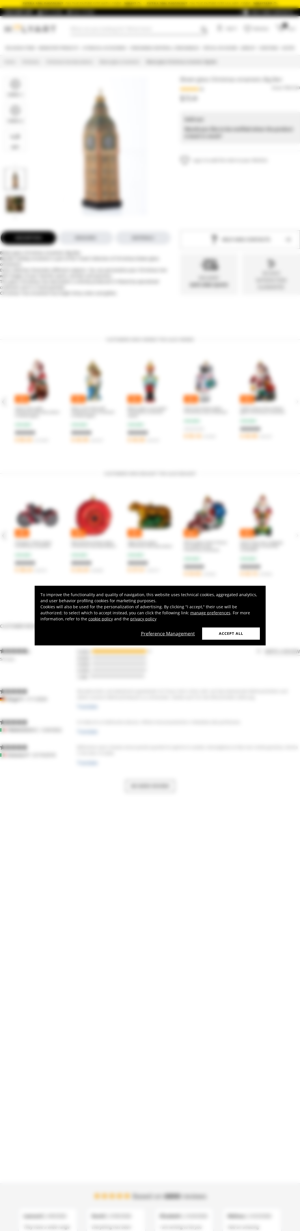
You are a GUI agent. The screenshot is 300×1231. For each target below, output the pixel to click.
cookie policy (100, 619)
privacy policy (143, 619)
